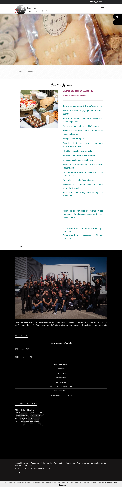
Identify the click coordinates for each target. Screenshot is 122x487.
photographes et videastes (61, 386)
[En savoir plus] (111, 482)
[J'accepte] (63, 485)
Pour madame (61, 377)
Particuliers (35, 463)
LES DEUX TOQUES (61, 343)
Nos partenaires (83, 463)
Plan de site (28, 466)
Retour (19, 246)
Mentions (18, 466)
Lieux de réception (61, 364)
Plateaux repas (70, 463)
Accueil (18, 463)
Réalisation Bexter (45, 468)
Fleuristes (61, 369)
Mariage (26, 463)
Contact (94, 463)
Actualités (102, 463)
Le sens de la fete (61, 373)
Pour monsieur (61, 382)
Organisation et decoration (61, 395)
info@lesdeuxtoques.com (30, 422)
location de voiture (61, 391)
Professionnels (46, 463)
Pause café (58, 463)
